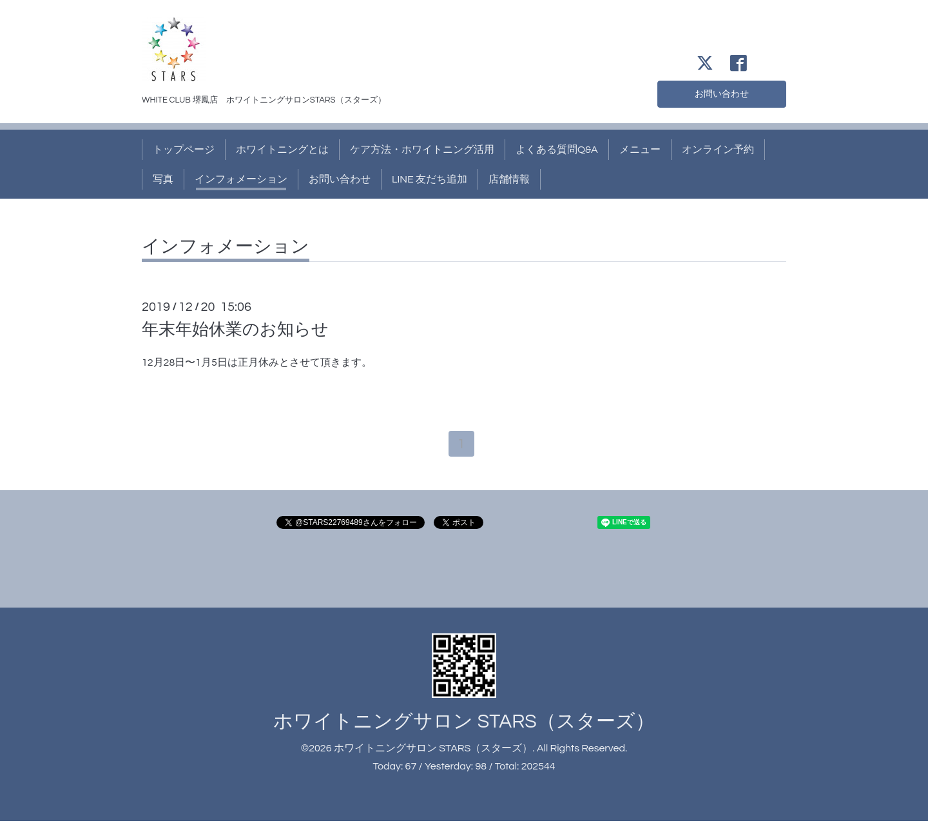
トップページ (184, 149)
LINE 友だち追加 (429, 179)
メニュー (640, 149)
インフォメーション (241, 179)
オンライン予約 (718, 149)
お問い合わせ (722, 93)
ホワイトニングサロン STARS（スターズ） (463, 723)
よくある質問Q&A (557, 149)
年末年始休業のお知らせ (235, 329)
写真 (163, 179)
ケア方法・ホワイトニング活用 (422, 149)
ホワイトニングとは (282, 149)
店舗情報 (509, 179)
